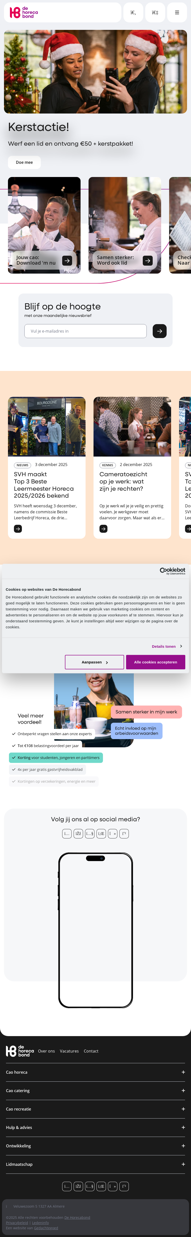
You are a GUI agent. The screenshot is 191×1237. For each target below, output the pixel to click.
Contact (91, 1051)
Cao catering (18, 1090)
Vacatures (69, 1051)
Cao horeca (16, 1072)
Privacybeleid (17, 1222)
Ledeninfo (40, 1222)
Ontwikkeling (18, 1146)
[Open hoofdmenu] (177, 12)
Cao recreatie (18, 1109)
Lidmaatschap (19, 1164)
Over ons (46, 1051)
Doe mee (24, 162)
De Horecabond (77, 1217)
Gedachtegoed (46, 1228)
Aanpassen (95, 662)
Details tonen (164, 646)
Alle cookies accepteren (155, 662)
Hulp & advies (19, 1127)
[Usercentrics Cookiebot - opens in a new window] (163, 571)
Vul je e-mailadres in (50, 331)
